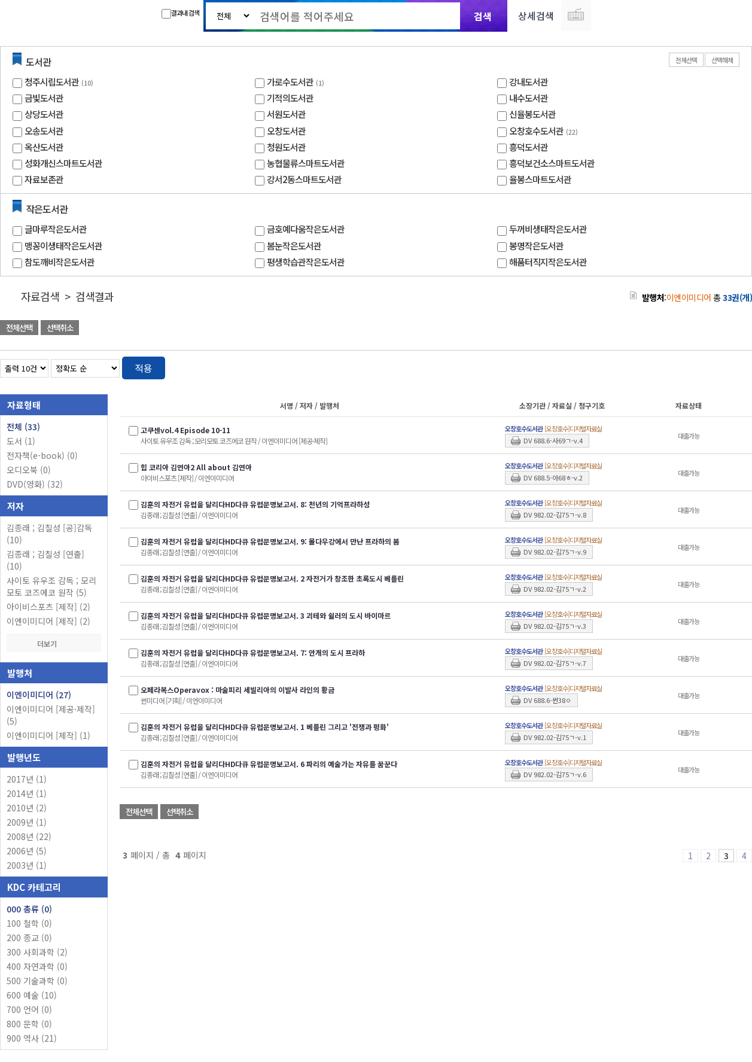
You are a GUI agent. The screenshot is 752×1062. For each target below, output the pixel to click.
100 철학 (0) (29, 923)
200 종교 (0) (29, 938)
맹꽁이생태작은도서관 (63, 245)
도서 (21, 441)
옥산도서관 (44, 147)
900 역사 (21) (32, 1038)
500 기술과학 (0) (37, 981)
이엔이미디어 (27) (39, 695)
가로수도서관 (290, 81)
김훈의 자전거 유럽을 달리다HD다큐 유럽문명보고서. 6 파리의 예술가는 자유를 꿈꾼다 (269, 764)
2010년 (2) (27, 808)
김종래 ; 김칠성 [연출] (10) (45, 560)
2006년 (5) (27, 851)
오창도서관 (286, 130)
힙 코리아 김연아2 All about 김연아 (196, 467)
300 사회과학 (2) (37, 952)
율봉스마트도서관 (540, 179)
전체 (23, 427)
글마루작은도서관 (56, 229)
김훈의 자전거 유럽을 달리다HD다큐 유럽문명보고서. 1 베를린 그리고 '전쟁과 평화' (265, 727)
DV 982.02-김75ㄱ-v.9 (554, 551)
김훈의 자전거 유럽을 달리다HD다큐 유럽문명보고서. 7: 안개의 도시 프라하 (253, 652)
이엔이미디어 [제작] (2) (48, 621)
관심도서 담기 (538, 329)
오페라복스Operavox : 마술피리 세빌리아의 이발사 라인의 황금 (237, 689)
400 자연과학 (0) (37, 966)
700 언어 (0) (29, 1009)
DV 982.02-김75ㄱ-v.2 (554, 589)
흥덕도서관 (528, 147)
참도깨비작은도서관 (60, 261)
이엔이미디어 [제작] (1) (48, 735)
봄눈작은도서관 (294, 245)
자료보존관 (44, 179)
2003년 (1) (27, 865)
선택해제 (722, 60)
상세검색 (536, 15)
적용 (144, 368)
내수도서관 (528, 98)
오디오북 (29, 470)
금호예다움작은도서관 (306, 229)
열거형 (717, 365)
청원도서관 (286, 147)
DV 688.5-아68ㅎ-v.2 (553, 477)
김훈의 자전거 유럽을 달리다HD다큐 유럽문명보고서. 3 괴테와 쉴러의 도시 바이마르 (266, 615)
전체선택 (686, 60)
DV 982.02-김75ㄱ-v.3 (554, 626)
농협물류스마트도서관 (306, 163)
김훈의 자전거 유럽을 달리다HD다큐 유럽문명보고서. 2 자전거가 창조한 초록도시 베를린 (272, 578)
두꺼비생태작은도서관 (548, 229)
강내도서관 (528, 81)
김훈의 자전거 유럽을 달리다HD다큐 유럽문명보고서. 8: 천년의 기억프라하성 (255, 504)
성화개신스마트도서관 (63, 163)
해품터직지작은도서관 (548, 261)
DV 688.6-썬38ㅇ (547, 700)
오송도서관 (44, 130)
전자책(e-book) (42, 455)
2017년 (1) (27, 779)
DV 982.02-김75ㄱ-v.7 (554, 663)
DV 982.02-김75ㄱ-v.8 (554, 514)
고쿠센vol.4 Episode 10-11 (185, 430)
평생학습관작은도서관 (306, 261)
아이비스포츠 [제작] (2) (48, 607)
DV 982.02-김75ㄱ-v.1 (554, 737)
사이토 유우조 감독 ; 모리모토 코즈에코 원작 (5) (51, 586)
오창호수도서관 (536, 130)
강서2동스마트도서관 (304, 179)
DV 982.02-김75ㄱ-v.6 (554, 774)
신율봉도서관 (532, 114)
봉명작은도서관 (536, 245)
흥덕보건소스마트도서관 (552, 163)
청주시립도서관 (52, 81)
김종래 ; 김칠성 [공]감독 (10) (49, 534)
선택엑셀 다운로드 (710, 329)
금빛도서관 (44, 98)
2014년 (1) (27, 793)
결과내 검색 (180, 13)
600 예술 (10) (32, 995)
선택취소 (60, 327)
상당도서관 (44, 114)
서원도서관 (286, 114)
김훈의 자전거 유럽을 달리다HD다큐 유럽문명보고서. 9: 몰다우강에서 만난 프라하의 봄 (270, 541)
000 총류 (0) (29, 909)
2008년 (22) (29, 836)
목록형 (735, 365)
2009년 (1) (27, 822)
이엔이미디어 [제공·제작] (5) (51, 715)
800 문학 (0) (29, 1024)
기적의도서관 (290, 98)
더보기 (54, 643)
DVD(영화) (35, 484)
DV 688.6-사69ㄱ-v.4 (553, 440)
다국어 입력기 (576, 15)
